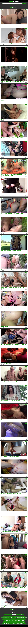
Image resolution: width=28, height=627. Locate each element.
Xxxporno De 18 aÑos (20, 614)
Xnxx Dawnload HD (6, 623)
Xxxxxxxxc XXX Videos (6, 619)
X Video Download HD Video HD (19, 616)
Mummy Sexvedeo (13, 623)
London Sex (6, 614)
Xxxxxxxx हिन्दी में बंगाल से (12, 614)
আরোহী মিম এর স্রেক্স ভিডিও (5, 617)
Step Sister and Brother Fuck (8, 616)
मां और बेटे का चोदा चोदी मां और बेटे (22, 617)
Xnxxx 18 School (13, 617)
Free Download (13, 619)
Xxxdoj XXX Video (21, 620)
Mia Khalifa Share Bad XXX (21, 623)
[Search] (12, 3)
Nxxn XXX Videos (14, 620)
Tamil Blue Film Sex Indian (21, 619)
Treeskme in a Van (7, 620)
